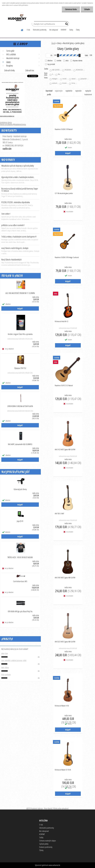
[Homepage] (22, 30)
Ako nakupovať (53, 30)
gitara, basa (4, 653)
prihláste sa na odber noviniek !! (12, 225)
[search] (66, 24)
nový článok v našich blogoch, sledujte (14, 248)
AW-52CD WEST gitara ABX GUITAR (65, 641)
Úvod (53, 43)
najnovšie (78, 90)
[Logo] (17, 17)
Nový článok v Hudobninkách (11, 259)
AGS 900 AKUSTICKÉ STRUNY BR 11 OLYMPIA (20, 293)
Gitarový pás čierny (20, 489)
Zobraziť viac (29, 70)
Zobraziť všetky (9, 70)
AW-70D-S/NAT (59, 513)
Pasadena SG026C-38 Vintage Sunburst (67, 257)
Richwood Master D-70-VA (63, 769)
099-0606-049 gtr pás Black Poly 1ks (20, 611)
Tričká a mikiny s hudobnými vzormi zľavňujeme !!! (18, 236)
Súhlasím (87, 9)
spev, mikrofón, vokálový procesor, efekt (13, 660)
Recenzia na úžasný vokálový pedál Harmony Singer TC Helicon (19, 189)
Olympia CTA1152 (20, 368)
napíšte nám (7, 148)
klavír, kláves (5, 667)
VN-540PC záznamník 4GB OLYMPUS (20, 444)
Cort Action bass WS (20, 581)
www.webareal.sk (54, 865)
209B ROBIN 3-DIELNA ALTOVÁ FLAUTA (20, 406)
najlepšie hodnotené (88, 92)
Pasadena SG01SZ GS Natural (64, 385)
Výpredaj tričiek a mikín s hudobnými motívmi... (18, 177)
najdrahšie (69, 90)
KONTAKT (63, 30)
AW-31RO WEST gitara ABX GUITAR (65, 577)
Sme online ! (5, 213)
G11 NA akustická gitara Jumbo (64, 193)
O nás (28, 30)
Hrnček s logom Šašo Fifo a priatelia (20, 334)
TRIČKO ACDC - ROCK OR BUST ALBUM (20, 557)
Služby (71, 30)
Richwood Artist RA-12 (61, 321)
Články (78, 30)
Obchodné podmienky (39, 30)
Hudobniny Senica (6, 122)
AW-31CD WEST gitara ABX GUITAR (65, 449)
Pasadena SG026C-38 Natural (63, 129)
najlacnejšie (59, 90)
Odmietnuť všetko (71, 9)
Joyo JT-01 (20, 521)
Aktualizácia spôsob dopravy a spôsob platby (17, 165)
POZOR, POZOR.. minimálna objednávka (15, 202)
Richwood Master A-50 (62, 705)
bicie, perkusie (6, 674)
